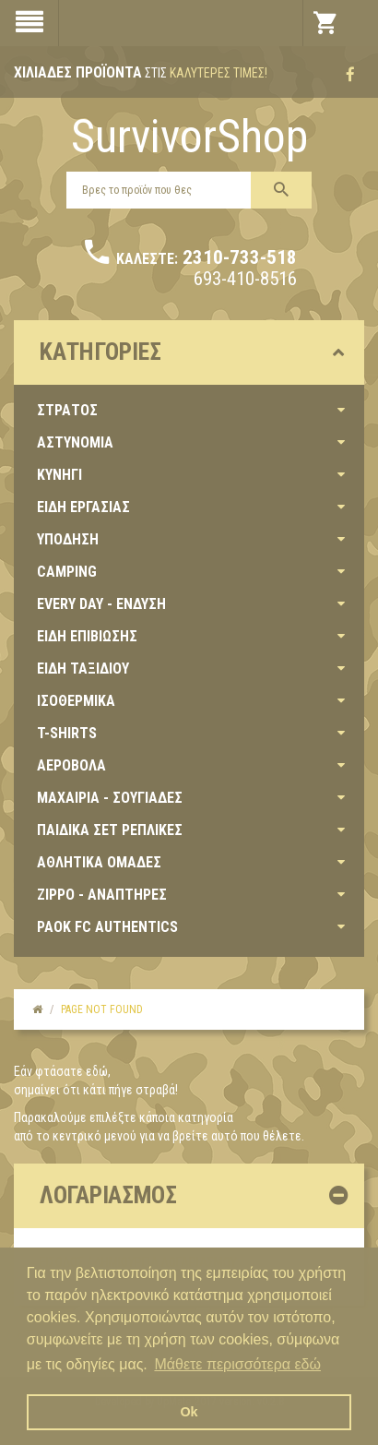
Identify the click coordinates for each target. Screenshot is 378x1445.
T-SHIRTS (67, 733)
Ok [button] (188, 1411)
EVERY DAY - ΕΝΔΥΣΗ (101, 604)
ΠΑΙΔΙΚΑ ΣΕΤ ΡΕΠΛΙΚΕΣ (110, 830)
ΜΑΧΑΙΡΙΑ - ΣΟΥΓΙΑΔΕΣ (110, 797)
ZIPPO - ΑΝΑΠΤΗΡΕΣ (102, 894)
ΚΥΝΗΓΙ (59, 475)
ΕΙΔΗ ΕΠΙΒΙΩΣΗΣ (87, 636)
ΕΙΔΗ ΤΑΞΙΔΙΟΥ (83, 668)
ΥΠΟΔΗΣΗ (68, 539)
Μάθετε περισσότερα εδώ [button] (237, 1364)
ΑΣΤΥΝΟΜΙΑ (75, 442)
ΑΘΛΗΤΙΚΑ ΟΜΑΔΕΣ (99, 862)
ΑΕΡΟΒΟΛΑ (71, 765)
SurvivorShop (189, 136)
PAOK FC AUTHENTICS (107, 927)
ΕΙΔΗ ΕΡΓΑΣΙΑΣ (83, 507)
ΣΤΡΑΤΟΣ (67, 410)
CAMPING (67, 571)
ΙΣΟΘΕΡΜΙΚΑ (76, 701)
